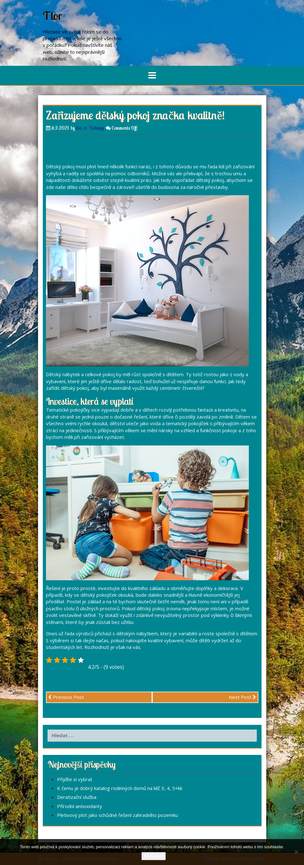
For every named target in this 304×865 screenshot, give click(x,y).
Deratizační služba (76, 797)
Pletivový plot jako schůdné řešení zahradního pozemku (117, 815)
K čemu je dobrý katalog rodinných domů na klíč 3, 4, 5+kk (119, 788)
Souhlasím (153, 856)
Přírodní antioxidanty (79, 806)
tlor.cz (81, 128)
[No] (296, 852)
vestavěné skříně (77, 615)
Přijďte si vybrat (74, 779)
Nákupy (96, 128)
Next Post (242, 697)
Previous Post (66, 697)
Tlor (52, 16)
